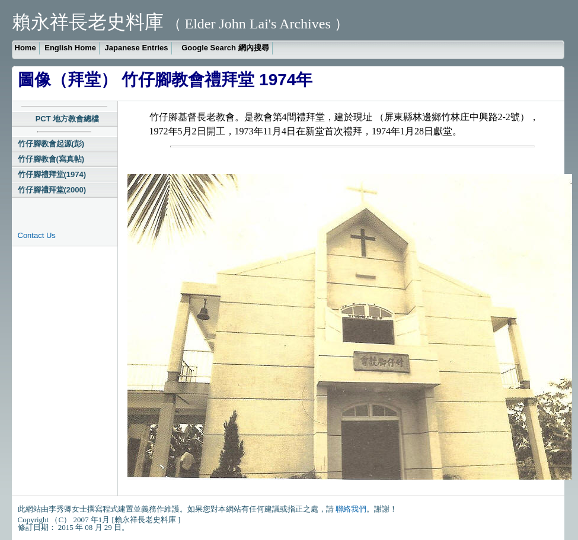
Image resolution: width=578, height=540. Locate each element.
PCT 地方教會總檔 (68, 118)
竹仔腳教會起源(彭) (51, 143)
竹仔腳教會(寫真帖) (51, 159)
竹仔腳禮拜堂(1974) (52, 174)
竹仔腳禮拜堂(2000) (52, 189)
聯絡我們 (351, 508)
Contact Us (37, 235)
